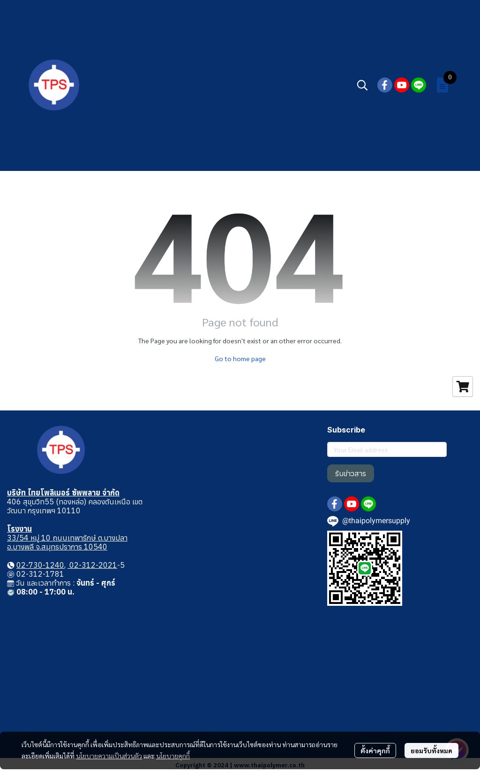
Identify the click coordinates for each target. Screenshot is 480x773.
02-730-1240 (40, 565)
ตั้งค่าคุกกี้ (375, 750)
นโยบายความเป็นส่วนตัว (109, 755)
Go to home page (240, 358)
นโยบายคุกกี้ (173, 755)
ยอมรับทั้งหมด (431, 750)
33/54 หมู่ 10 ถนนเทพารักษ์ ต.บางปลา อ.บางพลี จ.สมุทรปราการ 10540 (67, 542)
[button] (362, 85)
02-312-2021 (92, 565)
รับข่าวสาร (350, 473)
